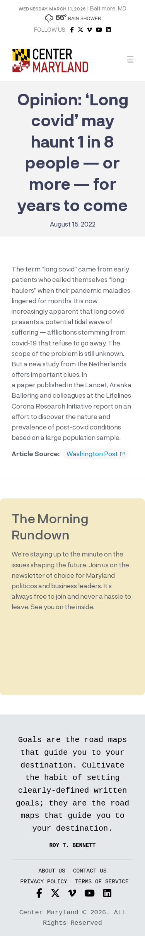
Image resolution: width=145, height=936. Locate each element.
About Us (51, 871)
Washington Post (96, 454)
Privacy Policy (43, 882)
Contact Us (90, 871)
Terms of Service (102, 882)
